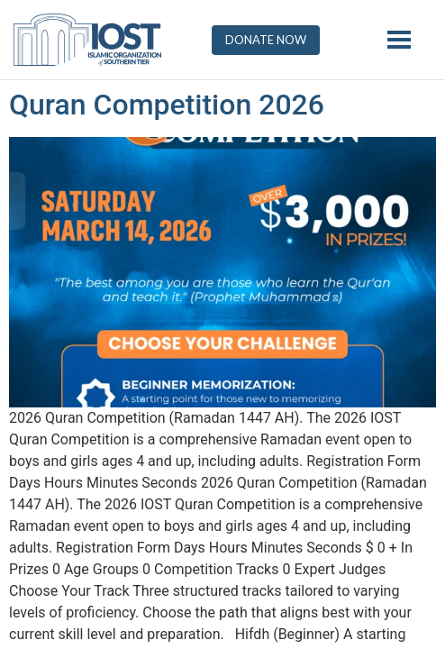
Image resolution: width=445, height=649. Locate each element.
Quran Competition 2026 (166, 104)
